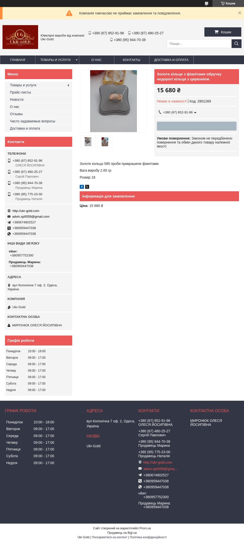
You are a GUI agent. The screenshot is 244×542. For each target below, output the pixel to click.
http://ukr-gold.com (25, 211)
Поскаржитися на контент (109, 537)
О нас (96, 60)
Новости (16, 99)
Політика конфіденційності (148, 537)
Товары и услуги (55, 60)
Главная (17, 60)
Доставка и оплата (171, 60)
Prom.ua (145, 528)
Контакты (131, 60)
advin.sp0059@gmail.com (31, 216)
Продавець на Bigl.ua (122, 533)
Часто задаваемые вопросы (32, 121)
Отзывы (16, 114)
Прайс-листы (20, 92)
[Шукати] (237, 43)
